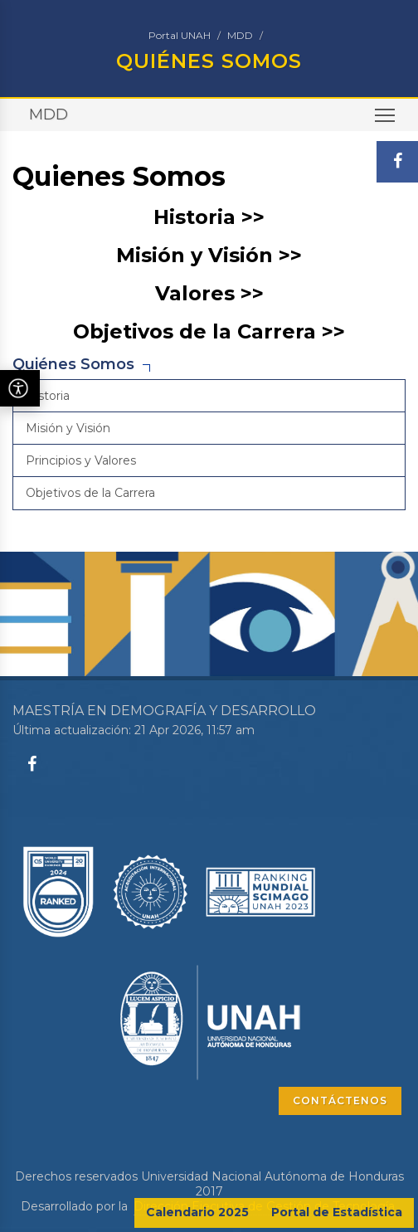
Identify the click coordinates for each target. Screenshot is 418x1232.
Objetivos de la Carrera (90, 492)
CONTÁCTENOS (340, 1100)
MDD (240, 35)
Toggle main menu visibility (386, 120)
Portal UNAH (179, 35)
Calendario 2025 (197, 1212)
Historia (48, 395)
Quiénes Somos (73, 364)
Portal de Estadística (336, 1212)
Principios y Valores (81, 460)
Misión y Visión (68, 428)
